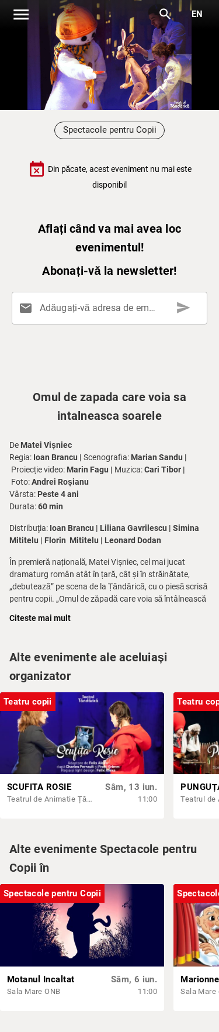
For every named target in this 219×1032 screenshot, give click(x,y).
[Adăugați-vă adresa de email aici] (111, 308)
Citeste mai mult (40, 618)
